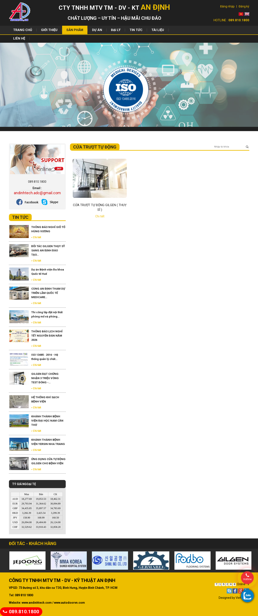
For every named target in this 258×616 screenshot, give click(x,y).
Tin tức (136, 30)
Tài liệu (157, 30)
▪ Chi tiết (36, 237)
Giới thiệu (49, 30)
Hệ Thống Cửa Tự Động (54, 135)
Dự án (97, 30)
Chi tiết (99, 216)
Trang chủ (22, 30)
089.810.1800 (21, 611)
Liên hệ (19, 38)
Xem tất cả (58, 218)
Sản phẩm (74, 30)
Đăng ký (244, 6)
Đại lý (116, 30)
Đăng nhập (227, 6)
